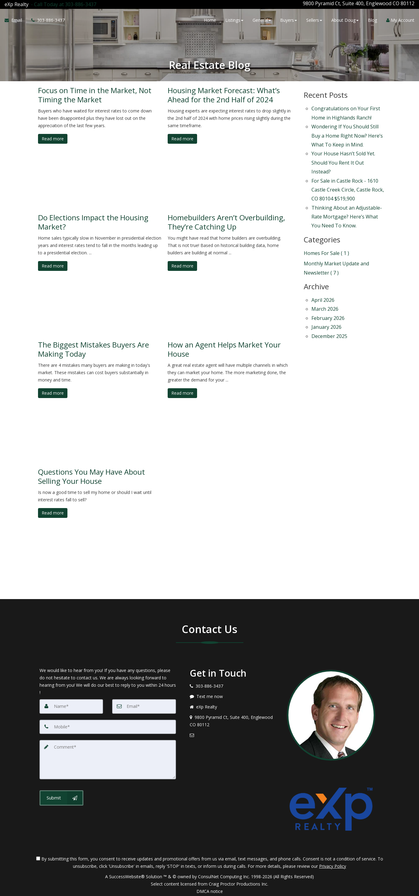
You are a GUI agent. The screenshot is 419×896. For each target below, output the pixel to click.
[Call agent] (62, 3)
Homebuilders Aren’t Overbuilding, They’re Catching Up (226, 220)
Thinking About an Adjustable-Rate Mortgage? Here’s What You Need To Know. (346, 189)
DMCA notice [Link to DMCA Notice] (209, 889)
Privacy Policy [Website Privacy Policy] (332, 864)
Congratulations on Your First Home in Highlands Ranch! (345, 109)
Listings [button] (234, 19)
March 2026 (324, 270)
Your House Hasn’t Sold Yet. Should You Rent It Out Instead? (343, 147)
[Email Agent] (16, 19)
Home (210, 19)
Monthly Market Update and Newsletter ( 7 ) (336, 234)
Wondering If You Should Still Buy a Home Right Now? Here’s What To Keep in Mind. (347, 126)
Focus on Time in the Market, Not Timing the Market (94, 93)
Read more (53, 137)
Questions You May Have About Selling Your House (91, 474)
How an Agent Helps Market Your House (224, 347)
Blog (372, 19)
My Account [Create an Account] (400, 19)
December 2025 (329, 291)
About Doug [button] (345, 19)
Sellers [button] (314, 19)
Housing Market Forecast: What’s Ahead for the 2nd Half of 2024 (224, 93)
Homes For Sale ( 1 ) (326, 222)
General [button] (262, 19)
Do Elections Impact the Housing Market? (93, 220)
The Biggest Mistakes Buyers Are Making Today (93, 347)
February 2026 (328, 277)
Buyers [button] (288, 19)
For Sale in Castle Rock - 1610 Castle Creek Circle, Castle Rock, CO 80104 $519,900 (347, 168)
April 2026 (322, 263)
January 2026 (326, 284)
